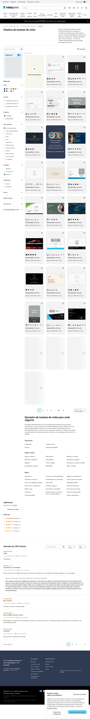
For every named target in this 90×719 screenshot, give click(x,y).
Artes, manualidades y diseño (33, 482)
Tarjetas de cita (50, 444)
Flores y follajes (50, 462)
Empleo (47, 664)
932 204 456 (6, 691)
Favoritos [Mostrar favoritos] (81, 49)
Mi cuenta (33, 661)
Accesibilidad (34, 674)
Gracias (27, 447)
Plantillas (40, 26)
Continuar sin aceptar (79, 694)
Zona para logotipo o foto (11, 209)
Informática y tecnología (53, 489)
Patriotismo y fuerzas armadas (76, 462)
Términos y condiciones (8, 693)
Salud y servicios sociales (74, 479)
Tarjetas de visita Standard (28, 26)
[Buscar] (64, 7)
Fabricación (49, 482)
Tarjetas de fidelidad (52, 447)
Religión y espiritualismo (74, 476)
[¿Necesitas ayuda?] (69, 8)
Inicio (4, 26)
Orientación (7, 180)
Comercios (28, 492)
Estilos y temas (7, 198)
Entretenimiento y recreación (54, 479)
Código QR (28, 444)
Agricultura (28, 476)
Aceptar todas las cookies (77, 712)
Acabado (6, 165)
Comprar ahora (61, 21)
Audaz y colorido (30, 456)
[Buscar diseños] (21, 49)
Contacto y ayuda (35, 664)
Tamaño (5, 97)
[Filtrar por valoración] (71, 547)
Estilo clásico (49, 456)
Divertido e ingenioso (31, 459)
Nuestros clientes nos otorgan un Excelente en (70, 661)
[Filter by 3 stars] (4, 524)
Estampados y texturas (31, 466)
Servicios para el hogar (73, 489)
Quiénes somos (49, 661)
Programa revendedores (37, 671)
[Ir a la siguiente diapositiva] (88, 21)
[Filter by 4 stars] (4, 521)
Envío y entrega (35, 666)
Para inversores (49, 666)
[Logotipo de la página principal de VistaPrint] (11, 7)
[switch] (82, 2)
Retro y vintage (71, 466)
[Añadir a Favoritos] (63, 57)
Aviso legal (17, 693)
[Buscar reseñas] (54, 547)
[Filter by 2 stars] (4, 528)
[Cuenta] (82, 8)
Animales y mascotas (31, 479)
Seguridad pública (72, 482)
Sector (5, 192)
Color (5, 85)
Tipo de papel (7, 124)
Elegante (27, 462)
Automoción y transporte (32, 485)
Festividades (49, 459)
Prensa (47, 669)
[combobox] (43, 8)
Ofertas (85, 14)
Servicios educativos (73, 485)
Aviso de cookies (52, 708)
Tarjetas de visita (13, 26)
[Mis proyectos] (74, 8)
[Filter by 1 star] (4, 531)
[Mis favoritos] (78, 8)
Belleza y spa (28, 489)
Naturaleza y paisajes (73, 459)
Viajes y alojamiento (73, 495)
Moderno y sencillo (72, 456)
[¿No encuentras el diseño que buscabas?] (55, 142)
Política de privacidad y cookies (20, 691)
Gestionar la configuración (57, 713)
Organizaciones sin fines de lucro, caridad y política (54, 493)
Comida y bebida (30, 495)
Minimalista (49, 466)
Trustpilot (62, 658)
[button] (35, 410)
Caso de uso (7, 204)
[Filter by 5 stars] (4, 518)
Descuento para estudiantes (35, 677)
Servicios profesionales (74, 492)
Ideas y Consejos (35, 669)
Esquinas (6, 112)
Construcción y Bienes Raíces (54, 476)
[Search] (63, 546)
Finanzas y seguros (51, 485)
